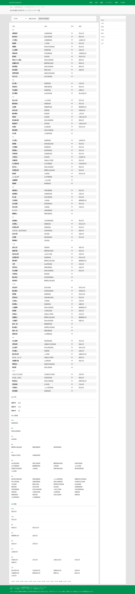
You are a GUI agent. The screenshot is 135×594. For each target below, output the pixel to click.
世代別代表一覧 (18, 7)
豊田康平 (14, 260)
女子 (102, 43)
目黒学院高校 (48, 230)
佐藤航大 (14, 317)
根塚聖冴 (14, 193)
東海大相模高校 (48, 120)
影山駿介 (14, 327)
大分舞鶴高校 (48, 334)
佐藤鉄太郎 (15, 63)
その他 (122, 2)
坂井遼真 (14, 69)
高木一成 (14, 324)
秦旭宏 (14, 173)
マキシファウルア (17, 374)
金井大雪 (14, 233)
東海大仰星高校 (48, 60)
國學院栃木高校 (48, 63)
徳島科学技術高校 (49, 73)
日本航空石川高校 (49, 374)
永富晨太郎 (15, 257)
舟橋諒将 (14, 160)
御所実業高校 (48, 150)
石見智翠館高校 (48, 220)
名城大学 (81, 69)
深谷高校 (46, 56)
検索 (116, 2)
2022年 (30, 581)
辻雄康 (14, 107)
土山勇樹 (14, 50)
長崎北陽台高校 (48, 143)
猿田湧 (14, 367)
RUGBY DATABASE (15, 2)
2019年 (39, 581)
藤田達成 (14, 103)
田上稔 (14, 197)
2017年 (47, 581)
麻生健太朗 (15, 120)
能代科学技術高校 (49, 46)
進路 (101, 2)
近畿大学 (81, 90)
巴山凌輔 (14, 270)
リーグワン (109, 2)
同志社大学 (82, 56)
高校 (90, 2)
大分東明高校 (48, 133)
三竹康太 (14, 40)
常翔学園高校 (48, 53)
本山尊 (14, 133)
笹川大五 (14, 76)
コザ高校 (46, 43)
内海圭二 (14, 314)
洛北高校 (46, 157)
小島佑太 (14, 157)
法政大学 (81, 50)
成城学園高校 (48, 210)
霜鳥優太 (14, 240)
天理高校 (46, 207)
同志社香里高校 (48, 347)
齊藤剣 (14, 46)
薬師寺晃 (14, 334)
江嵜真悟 (14, 200)
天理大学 (81, 207)
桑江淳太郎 (15, 354)
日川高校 (46, 384)
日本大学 (81, 264)
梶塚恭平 (14, 123)
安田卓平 (14, 287)
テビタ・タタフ (16, 377)
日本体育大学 (83, 163)
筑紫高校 (46, 350)
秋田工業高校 (48, 36)
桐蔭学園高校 (48, 86)
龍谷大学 (81, 270)
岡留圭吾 (14, 53)
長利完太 (14, 267)
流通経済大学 (83, 354)
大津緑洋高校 (48, 310)
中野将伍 (14, 274)
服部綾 (14, 183)
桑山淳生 (14, 277)
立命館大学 (82, 40)
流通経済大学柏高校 (50, 344)
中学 (102, 40)
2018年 (43, 581)
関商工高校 (47, 69)
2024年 (21, 581)
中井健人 (14, 350)
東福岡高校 (47, 50)
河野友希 (14, 344)
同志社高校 (47, 287)
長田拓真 (14, 384)
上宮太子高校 (48, 254)
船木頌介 (14, 36)
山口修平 (14, 347)
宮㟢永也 (14, 297)
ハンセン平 (15, 176)
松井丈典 (14, 110)
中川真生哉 (15, 163)
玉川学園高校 (48, 163)
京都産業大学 (83, 53)
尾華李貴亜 (15, 73)
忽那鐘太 (14, 220)
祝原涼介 (14, 86)
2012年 (69, 581)
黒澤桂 (14, 56)
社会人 (103, 36)
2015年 (56, 581)
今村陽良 (14, 147)
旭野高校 (46, 110)
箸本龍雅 (14, 391)
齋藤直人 (14, 213)
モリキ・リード (16, 357)
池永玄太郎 (15, 254)
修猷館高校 (47, 223)
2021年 (34, 581)
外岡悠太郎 (15, 170)
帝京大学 (81, 33)
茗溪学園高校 (48, 190)
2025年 (17, 581)
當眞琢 (14, 43)
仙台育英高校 (48, 93)
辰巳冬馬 (14, 207)
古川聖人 (14, 140)
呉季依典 (14, 153)
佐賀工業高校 (48, 197)
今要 (13, 264)
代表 (102, 30)
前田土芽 (14, 247)
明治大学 (81, 36)
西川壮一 (14, 167)
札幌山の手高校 (48, 160)
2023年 (26, 581)
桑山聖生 (14, 290)
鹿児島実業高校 (48, 277)
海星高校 (46, 247)
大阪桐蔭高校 (48, 40)
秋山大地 (14, 100)
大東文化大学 (83, 117)
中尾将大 (14, 387)
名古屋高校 (47, 126)
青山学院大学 (83, 93)
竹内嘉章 (14, 90)
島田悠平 (14, 280)
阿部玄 (14, 117)
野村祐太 (14, 381)
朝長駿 (14, 143)
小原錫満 (14, 307)
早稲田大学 (82, 110)
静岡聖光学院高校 (49, 327)
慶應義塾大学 (83, 107)
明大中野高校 (48, 76)
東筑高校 (46, 274)
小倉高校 (46, 173)
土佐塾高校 (47, 360)
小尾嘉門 (14, 320)
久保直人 (14, 300)
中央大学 (81, 83)
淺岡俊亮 (14, 33)
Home (11, 7)
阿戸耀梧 (14, 93)
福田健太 (14, 190)
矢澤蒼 (14, 237)
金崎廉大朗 (15, 360)
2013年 (65, 581)
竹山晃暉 (14, 340)
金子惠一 (14, 83)
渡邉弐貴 (14, 250)
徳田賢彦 (14, 66)
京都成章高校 (48, 33)
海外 (102, 33)
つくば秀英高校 (48, 387)
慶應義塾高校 (48, 107)
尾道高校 (46, 113)
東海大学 (81, 60)
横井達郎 (14, 130)
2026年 (13, 581)
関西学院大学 (83, 381)
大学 (96, 2)
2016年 (52, 581)
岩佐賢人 (14, 304)
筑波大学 (81, 247)
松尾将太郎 (15, 227)
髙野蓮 (14, 294)
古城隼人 (14, 223)
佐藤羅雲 (14, 180)
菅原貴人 (14, 150)
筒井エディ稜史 (16, 60)
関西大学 (81, 320)
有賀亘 (14, 126)
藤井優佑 (14, 113)
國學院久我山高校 (49, 170)
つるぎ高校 (47, 100)
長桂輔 (14, 310)
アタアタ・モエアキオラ (19, 230)
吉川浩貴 (14, 203)
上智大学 (81, 113)
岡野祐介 (14, 364)
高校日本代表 (32, 18)
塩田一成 (14, 330)
